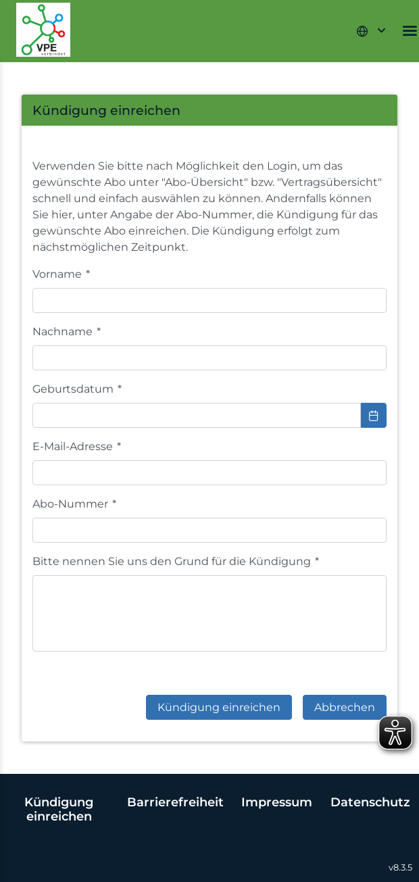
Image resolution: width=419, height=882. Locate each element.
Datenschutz (370, 802)
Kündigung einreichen (58, 809)
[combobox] (196, 415)
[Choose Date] (374, 415)
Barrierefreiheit (175, 802)
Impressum (276, 802)
